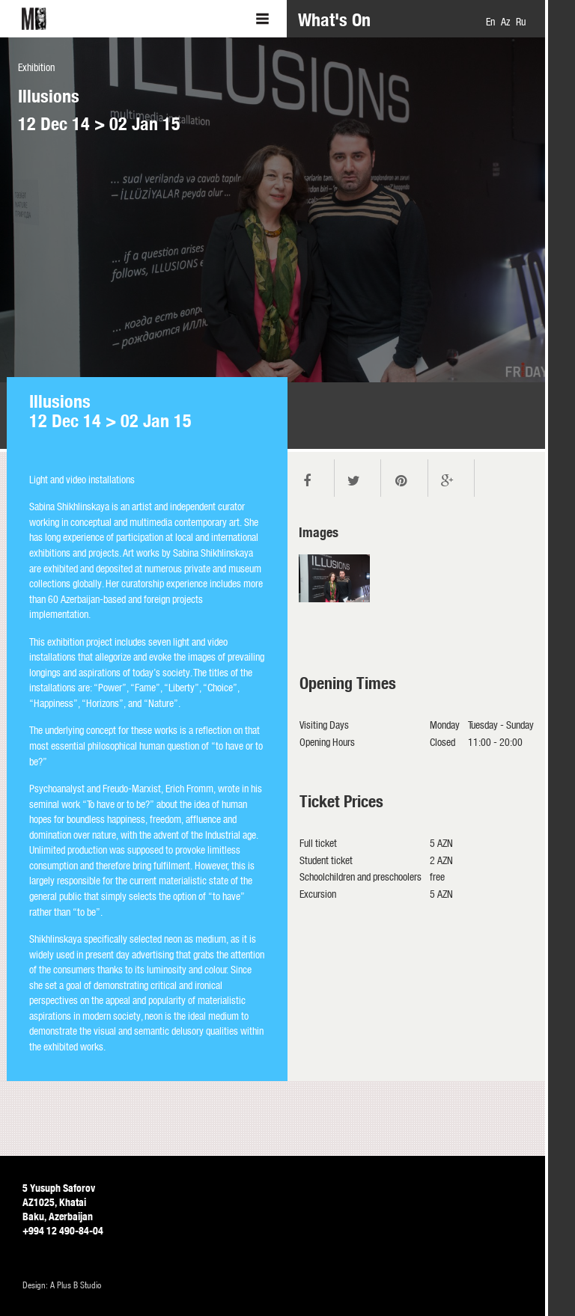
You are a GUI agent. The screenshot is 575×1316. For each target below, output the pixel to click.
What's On (334, 20)
